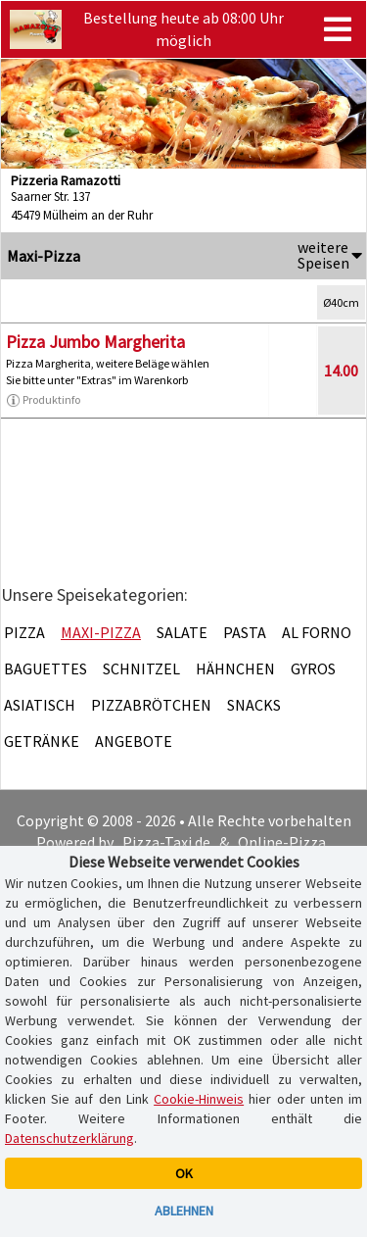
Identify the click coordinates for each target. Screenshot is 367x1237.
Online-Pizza (282, 842)
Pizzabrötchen (151, 705)
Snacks (254, 705)
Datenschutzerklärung (69, 1138)
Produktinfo (43, 400)
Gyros (313, 668)
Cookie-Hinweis (199, 1099)
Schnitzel (141, 668)
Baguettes (45, 668)
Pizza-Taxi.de (166, 842)
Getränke (41, 741)
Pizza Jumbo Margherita (95, 341)
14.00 (341, 370)
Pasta (244, 632)
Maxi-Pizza (101, 632)
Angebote (133, 741)
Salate (182, 632)
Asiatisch (39, 705)
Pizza (24, 632)
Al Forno (316, 632)
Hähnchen (235, 668)
